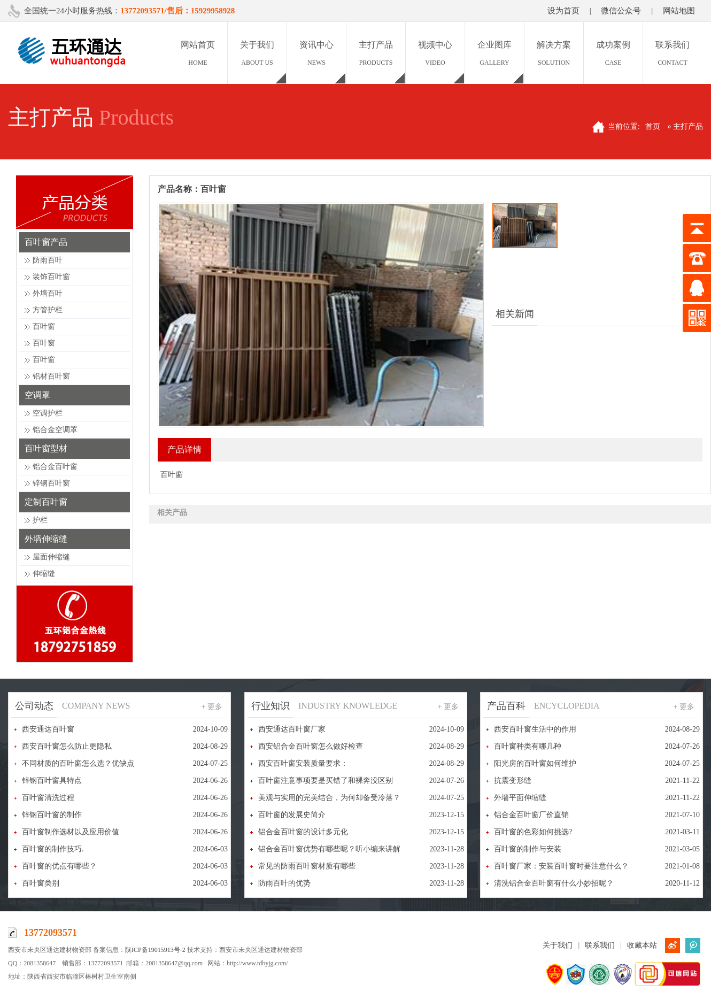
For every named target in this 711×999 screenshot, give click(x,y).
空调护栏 (48, 413)
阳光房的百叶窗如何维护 (535, 763)
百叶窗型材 (46, 448)
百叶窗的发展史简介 (292, 815)
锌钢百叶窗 (51, 483)
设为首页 (563, 10)
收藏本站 (642, 945)
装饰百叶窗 (51, 277)
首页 (652, 126)
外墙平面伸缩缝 (520, 798)
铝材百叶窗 (51, 376)
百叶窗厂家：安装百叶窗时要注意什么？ (561, 866)
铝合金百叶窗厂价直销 (531, 815)
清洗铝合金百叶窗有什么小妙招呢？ (554, 883)
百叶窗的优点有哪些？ (59, 866)
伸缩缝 (44, 574)
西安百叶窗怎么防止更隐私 (67, 746)
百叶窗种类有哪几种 (527, 746)
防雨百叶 (48, 260)
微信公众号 (621, 10)
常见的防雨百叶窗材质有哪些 (307, 866)
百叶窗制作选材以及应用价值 (70, 832)
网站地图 (679, 10)
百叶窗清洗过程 (48, 798)
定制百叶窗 (46, 501)
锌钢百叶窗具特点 (52, 781)
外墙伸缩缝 (46, 538)
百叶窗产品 (46, 242)
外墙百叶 (48, 293)
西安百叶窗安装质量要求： (303, 763)
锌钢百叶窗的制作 (52, 815)
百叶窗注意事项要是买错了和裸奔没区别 (325, 781)
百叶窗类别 (40, 883)
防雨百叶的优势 (284, 883)
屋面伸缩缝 (51, 557)
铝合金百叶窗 (55, 467)
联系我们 (600, 945)
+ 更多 (212, 707)
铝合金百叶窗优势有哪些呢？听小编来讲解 (329, 849)
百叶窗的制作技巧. (53, 849)
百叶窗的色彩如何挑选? (533, 832)
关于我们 (558, 945)
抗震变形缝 (512, 781)
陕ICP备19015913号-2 (155, 950)
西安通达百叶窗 (48, 729)
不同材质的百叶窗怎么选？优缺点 (78, 763)
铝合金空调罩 (55, 430)
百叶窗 (44, 326)
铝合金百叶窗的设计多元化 (303, 832)
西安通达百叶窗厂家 (292, 729)
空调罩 (37, 394)
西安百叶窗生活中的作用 (535, 729)
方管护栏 (48, 310)
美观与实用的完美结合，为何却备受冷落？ (329, 798)
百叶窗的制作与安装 (527, 849)
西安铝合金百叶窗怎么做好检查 (310, 746)
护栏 (40, 520)
